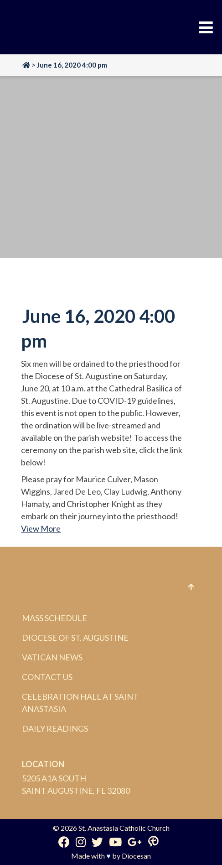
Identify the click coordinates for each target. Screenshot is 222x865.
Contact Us (47, 677)
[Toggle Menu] (206, 27)
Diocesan (136, 855)
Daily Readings (55, 728)
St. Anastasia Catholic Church (124, 827)
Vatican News (52, 657)
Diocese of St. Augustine (75, 638)
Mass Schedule (54, 618)
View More (41, 528)
